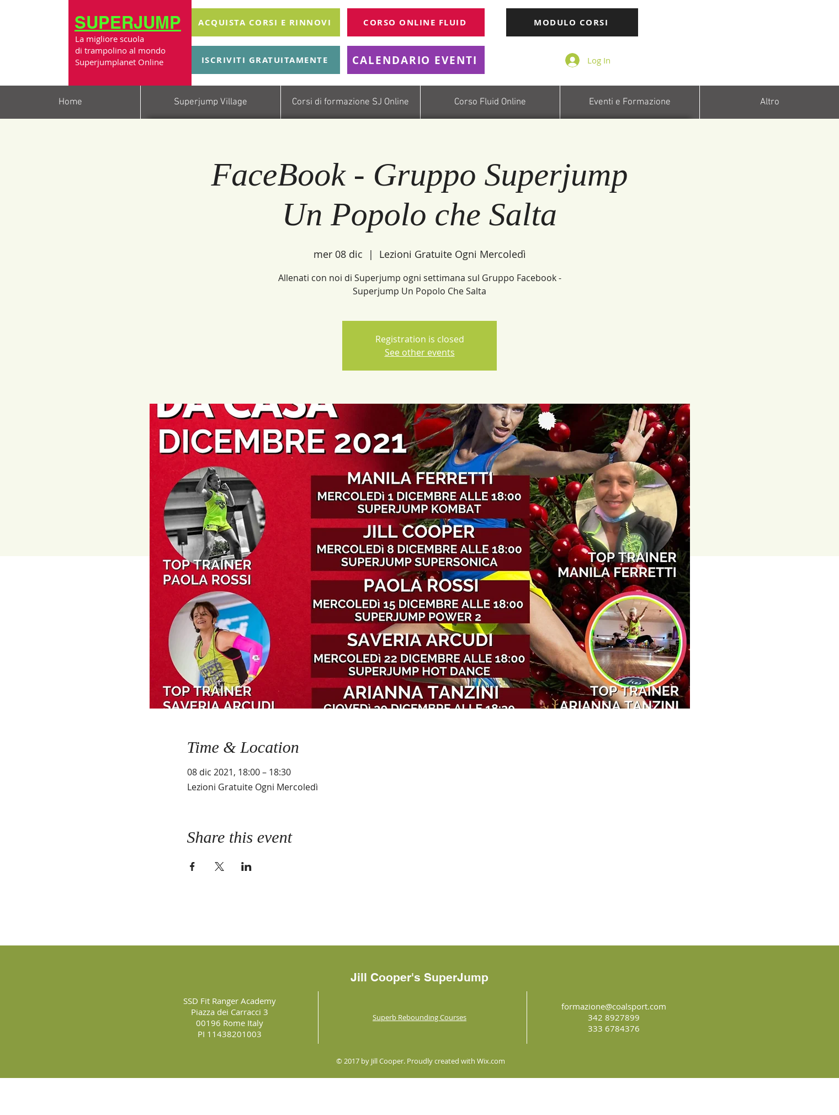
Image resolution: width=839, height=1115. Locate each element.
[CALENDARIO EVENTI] (416, 60)
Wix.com (491, 1061)
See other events (420, 352)
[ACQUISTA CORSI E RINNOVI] (266, 22)
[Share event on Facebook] (192, 866)
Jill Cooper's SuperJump (419, 977)
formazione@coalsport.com (613, 1006)
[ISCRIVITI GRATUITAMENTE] (266, 60)
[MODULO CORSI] (572, 22)
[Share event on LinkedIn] (246, 866)
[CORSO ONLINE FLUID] (416, 22)
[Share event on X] (219, 866)
